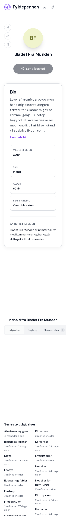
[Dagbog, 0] (32, 330)
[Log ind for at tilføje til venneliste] (7, 35)
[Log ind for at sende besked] (7, 27)
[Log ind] (44, 7)
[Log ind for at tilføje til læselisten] (7, 44)
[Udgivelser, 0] (14, 330)
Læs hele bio (18, 137)
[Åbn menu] (60, 7)
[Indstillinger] (52, 7)
